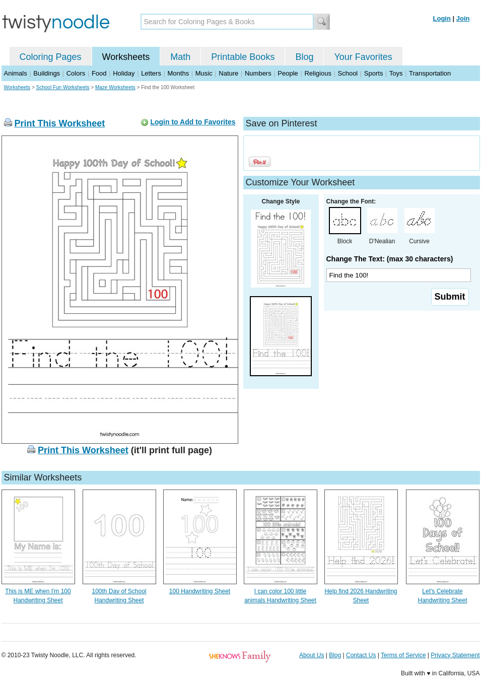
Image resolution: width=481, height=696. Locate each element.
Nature (228, 73)
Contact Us (361, 655)
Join (463, 18)
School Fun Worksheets (63, 87)
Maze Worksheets (115, 87)
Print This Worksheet (60, 123)
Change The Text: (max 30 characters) (389, 259)
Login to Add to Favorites (192, 122)
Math (180, 57)
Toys (396, 73)
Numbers (258, 73)
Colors (76, 73)
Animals (15, 73)
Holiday (123, 73)
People (288, 73)
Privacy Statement (455, 655)
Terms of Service (403, 655)
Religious (317, 73)
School (348, 73)
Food (99, 73)
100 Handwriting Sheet (199, 591)
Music (204, 73)
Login (442, 18)
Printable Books (242, 57)
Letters (151, 73)
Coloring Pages (51, 57)
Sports (373, 73)
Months (178, 73)
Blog (304, 57)
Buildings (46, 73)
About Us (311, 655)
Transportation (430, 73)
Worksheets (126, 57)
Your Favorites (363, 57)
